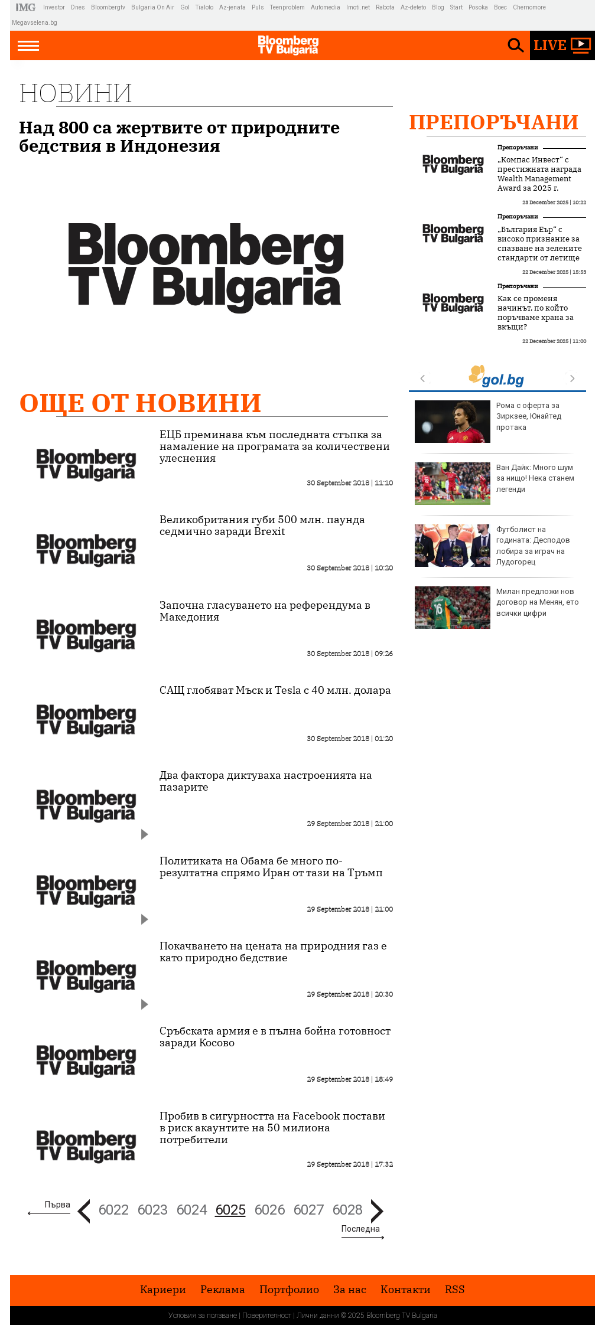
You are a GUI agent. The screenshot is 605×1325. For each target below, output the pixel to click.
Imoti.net (358, 7)
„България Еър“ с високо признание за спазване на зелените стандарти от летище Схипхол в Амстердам (539, 248)
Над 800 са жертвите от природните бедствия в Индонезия (179, 136)
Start (456, 7)
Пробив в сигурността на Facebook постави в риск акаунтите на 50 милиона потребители (272, 1127)
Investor (54, 7)
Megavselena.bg (34, 22)
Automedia (325, 7)
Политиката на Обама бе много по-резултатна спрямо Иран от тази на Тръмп (271, 867)
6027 (308, 1210)
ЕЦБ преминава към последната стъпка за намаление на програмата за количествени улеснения (275, 446)
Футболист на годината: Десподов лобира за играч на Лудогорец (492, 545)
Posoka (478, 7)
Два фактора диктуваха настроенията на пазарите (266, 781)
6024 (191, 1210)
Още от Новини (140, 402)
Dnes (78, 7)
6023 (152, 1210)
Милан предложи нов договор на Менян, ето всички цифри (497, 607)
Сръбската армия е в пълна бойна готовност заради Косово (275, 1037)
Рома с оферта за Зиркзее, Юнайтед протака (488, 421)
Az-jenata (232, 7)
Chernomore (529, 7)
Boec (500, 7)
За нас (349, 1289)
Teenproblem (287, 7)
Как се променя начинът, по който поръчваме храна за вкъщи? (535, 313)
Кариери (163, 1289)
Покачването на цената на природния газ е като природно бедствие (273, 952)
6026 (269, 1210)
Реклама (222, 1289)
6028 (347, 1210)
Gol (185, 7)
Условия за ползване (202, 1315)
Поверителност (266, 1315)
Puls (258, 7)
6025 (230, 1210)
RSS (455, 1289)
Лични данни (318, 1315)
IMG (27, 7)
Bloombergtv (108, 7)
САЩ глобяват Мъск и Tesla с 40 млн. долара (275, 690)
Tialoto (204, 7)
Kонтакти (405, 1289)
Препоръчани (494, 121)
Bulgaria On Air (152, 7)
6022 (113, 1210)
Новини (75, 92)
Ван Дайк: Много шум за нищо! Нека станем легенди (494, 483)
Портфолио (289, 1289)
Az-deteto (413, 7)
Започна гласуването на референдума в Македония (265, 611)
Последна (360, 1228)
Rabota (385, 7)
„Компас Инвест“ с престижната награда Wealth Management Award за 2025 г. (539, 174)
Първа (57, 1204)
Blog (438, 7)
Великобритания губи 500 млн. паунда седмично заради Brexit (262, 525)
